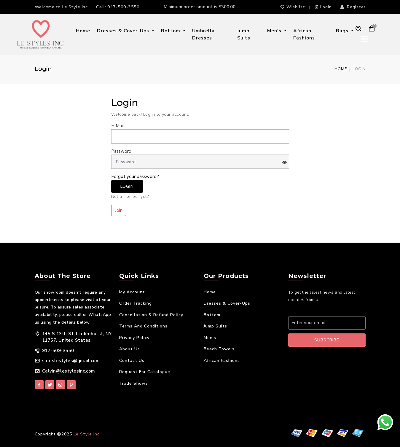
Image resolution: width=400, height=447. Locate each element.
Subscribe (326, 340)
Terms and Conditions (143, 326)
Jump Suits (243, 34)
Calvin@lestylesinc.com (68, 371)
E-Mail (117, 126)
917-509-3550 (123, 7)
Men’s (275, 31)
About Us (129, 349)
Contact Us (131, 360)
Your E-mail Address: (313, 310)
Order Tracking (135, 303)
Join (118, 210)
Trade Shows (133, 383)
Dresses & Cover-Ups (124, 31)
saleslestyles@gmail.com (71, 361)
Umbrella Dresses (203, 34)
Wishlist (292, 7)
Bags (343, 31)
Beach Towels (219, 349)
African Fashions (304, 34)
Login (323, 7)
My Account (132, 292)
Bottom (171, 31)
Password (121, 151)
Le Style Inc (87, 434)
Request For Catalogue (144, 372)
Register (353, 7)
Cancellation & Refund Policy (151, 315)
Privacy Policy (134, 338)
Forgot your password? (135, 176)
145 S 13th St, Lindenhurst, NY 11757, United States (77, 337)
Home (83, 31)
